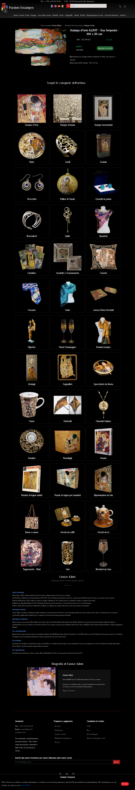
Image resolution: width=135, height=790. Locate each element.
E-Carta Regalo (92, 734)
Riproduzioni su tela (95, 15)
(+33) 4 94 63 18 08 (53, 1)
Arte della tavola (44, 15)
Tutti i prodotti (51, 26)
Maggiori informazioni (69, 690)
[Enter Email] (64, 762)
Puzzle (82, 15)
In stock (57, 726)
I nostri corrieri (60, 734)
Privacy (57, 742)
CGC (89, 726)
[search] (88, 6)
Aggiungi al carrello (105, 48)
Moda (76, 15)
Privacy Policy (25, 785)
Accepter (125, 784)
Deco (62, 15)
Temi (27, 15)
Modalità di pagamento (63, 738)
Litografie (69, 15)
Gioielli (55, 15)
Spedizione (59, 730)
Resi (88, 730)
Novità (21, 15)
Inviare (116, 762)
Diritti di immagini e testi (96, 738)
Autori (15, 15)
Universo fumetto (111, 15)
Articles (123, 15)
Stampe (33, 15)
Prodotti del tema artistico (80, 26)
